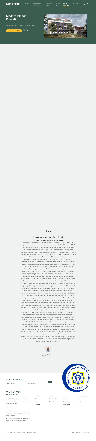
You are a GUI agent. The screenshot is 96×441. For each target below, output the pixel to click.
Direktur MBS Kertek (83, 396)
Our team (65, 399)
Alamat (79, 401)
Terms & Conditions (76, 432)
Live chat (51, 401)
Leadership (66, 401)
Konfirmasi (75, 3)
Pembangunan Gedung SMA (37, 4)
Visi (7, 399)
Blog (36, 401)
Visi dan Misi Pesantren (13, 393)
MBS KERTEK (14, 4)
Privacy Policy (66, 404)
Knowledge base (53, 399)
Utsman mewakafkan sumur (44, 240)
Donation (27, 3)
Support (51, 396)
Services (37, 399)
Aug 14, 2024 (60, 240)
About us (37, 396)
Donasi (26, 31)
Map (79, 399)
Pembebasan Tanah (49, 4)
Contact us (37, 404)
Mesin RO (58, 4)
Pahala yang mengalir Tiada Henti (48, 237)
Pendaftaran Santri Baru (14, 31)
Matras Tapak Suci (66, 4)
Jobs (64, 396)
